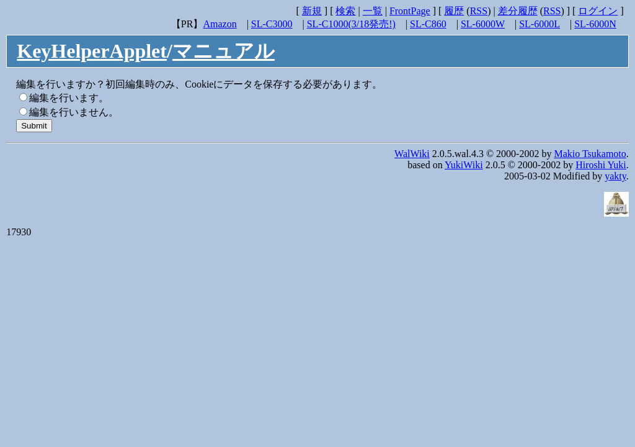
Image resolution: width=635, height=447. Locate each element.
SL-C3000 (272, 24)
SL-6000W (483, 24)
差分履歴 (518, 11)
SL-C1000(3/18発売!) (351, 24)
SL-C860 (428, 24)
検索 (345, 11)
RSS (478, 11)
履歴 (454, 11)
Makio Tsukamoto (590, 153)
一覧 (373, 11)
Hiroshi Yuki (600, 165)
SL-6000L (539, 24)
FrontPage (409, 11)
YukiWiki (464, 165)
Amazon (219, 24)
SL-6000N (595, 24)
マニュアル (223, 51)
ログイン (598, 11)
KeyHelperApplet (92, 51)
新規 (312, 11)
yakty (615, 176)
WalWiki (412, 153)
